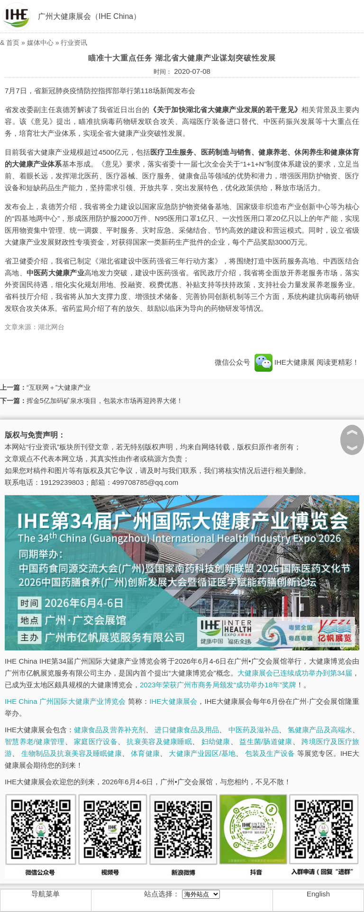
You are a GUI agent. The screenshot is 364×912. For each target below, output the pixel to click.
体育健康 (145, 753)
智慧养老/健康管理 (35, 741)
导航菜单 (45, 894)
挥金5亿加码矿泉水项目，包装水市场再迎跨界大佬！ (105, 400)
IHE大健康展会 (173, 701)
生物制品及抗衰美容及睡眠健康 (71, 753)
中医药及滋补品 (253, 730)
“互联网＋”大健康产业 (59, 387)
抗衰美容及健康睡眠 (159, 741)
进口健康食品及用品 (187, 730)
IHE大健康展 (284, 362)
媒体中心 (40, 42)
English (318, 894)
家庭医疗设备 (96, 741)
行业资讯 (74, 42)
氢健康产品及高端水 (320, 730)
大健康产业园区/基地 (202, 753)
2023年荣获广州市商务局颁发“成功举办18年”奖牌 (218, 685)
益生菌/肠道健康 (265, 741)
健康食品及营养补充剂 (110, 730)
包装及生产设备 (270, 753)
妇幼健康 (215, 741)
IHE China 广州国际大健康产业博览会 (65, 701)
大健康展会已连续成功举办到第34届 (294, 673)
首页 (12, 42)
